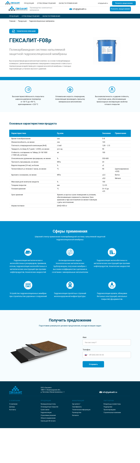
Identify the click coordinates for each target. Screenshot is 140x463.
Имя (84, 372)
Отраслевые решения (30, 16)
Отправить (93, 399)
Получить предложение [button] (120, 9)
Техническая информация (81, 444)
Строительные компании (112, 447)
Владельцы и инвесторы (112, 439)
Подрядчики (108, 442)
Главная (12, 21)
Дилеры (12, 442)
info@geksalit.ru (79, 9)
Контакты (116, 2)
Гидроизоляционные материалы (42, 21)
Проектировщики (110, 444)
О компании (95, 2)
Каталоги (75, 450)
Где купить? (127, 2)
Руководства (76, 447)
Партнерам (106, 2)
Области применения (51, 16)
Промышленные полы (48, 439)
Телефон (86, 384)
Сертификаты (77, 442)
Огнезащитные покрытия (49, 442)
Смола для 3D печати (48, 456)
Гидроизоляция (46, 447)
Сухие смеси (45, 444)
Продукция (14, 16)
